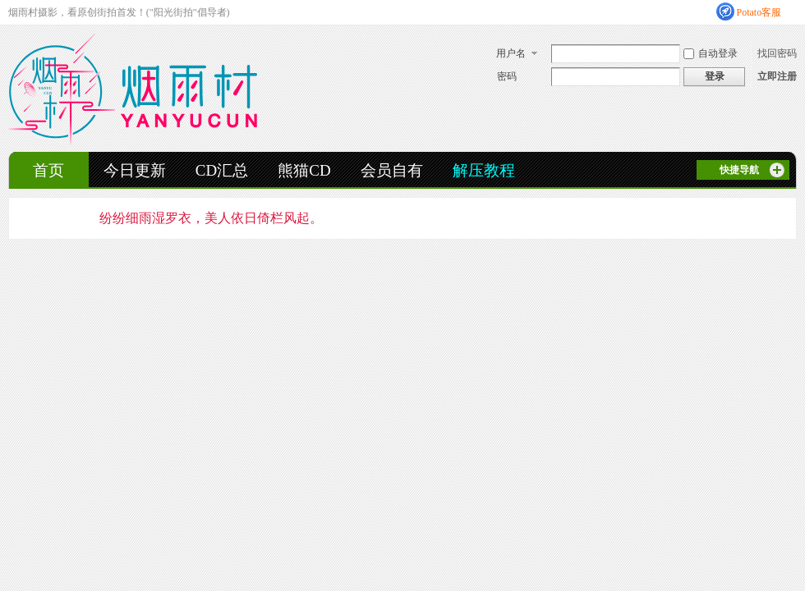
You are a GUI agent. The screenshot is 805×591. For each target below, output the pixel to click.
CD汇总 (222, 170)
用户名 (511, 53)
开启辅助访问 (793, 11)
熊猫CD (304, 170)
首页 (48, 170)
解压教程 (484, 170)
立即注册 (777, 76)
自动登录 (710, 53)
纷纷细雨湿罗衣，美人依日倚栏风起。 (211, 218)
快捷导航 (739, 170)
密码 (507, 76)
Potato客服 (759, 12)
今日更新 (135, 170)
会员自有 (392, 170)
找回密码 (777, 53)
